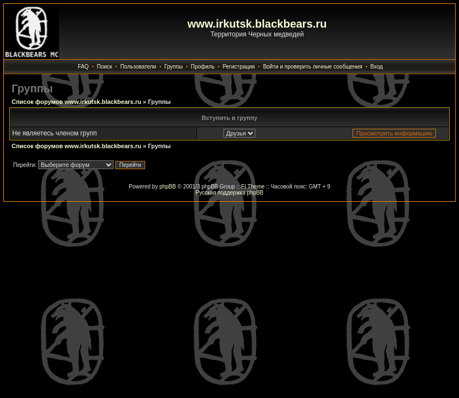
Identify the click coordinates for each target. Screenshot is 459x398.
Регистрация (239, 67)
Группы (173, 67)
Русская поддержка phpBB (229, 193)
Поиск (105, 67)
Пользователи (138, 67)
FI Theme (253, 187)
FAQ (83, 67)
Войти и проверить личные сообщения (312, 67)
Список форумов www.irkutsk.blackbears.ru (76, 101)
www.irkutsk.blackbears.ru (257, 24)
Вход (376, 67)
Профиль (203, 67)
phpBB (167, 187)
